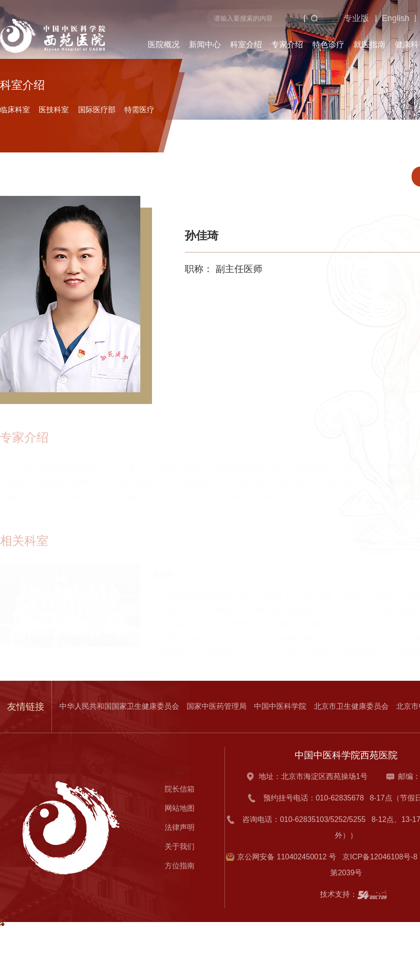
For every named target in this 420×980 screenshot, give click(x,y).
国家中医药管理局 (216, 706)
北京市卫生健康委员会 (351, 706)
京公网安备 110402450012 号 (286, 857)
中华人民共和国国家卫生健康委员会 (119, 706)
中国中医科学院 (280, 706)
